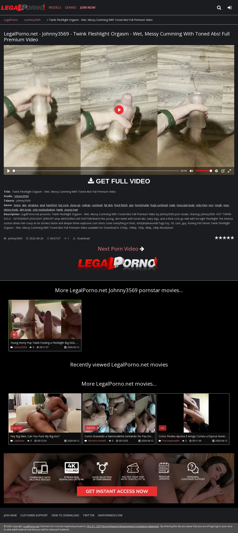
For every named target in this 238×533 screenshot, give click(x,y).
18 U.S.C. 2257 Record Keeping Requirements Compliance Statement (122, 526)
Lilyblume (19, 440)
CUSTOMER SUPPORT (34, 515)
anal (42, 205)
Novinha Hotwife (97, 440)
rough (218, 205)
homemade (142, 205)
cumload (97, 205)
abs (24, 205)
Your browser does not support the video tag (48, 322)
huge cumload (159, 205)
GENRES (70, 7)
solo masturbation (44, 209)
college (86, 205)
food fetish (121, 205)
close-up (75, 205)
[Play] (9, 171)
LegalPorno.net (24, 7)
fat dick (108, 205)
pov (211, 205)
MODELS (55, 7)
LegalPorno (11, 20)
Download (81, 238)
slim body (25, 209)
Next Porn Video (118, 248)
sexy (226, 205)
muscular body (185, 205)
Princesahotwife (170, 440)
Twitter (88, 515)
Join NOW (10, 515)
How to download (65, 515)
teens (17, 205)
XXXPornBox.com (110, 515)
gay (131, 205)
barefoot (51, 205)
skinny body (11, 209)
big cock (63, 205)
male (172, 205)
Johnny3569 (33, 20)
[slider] (96, 171)
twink (59, 209)
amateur (33, 205)
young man (71, 209)
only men (201, 205)
